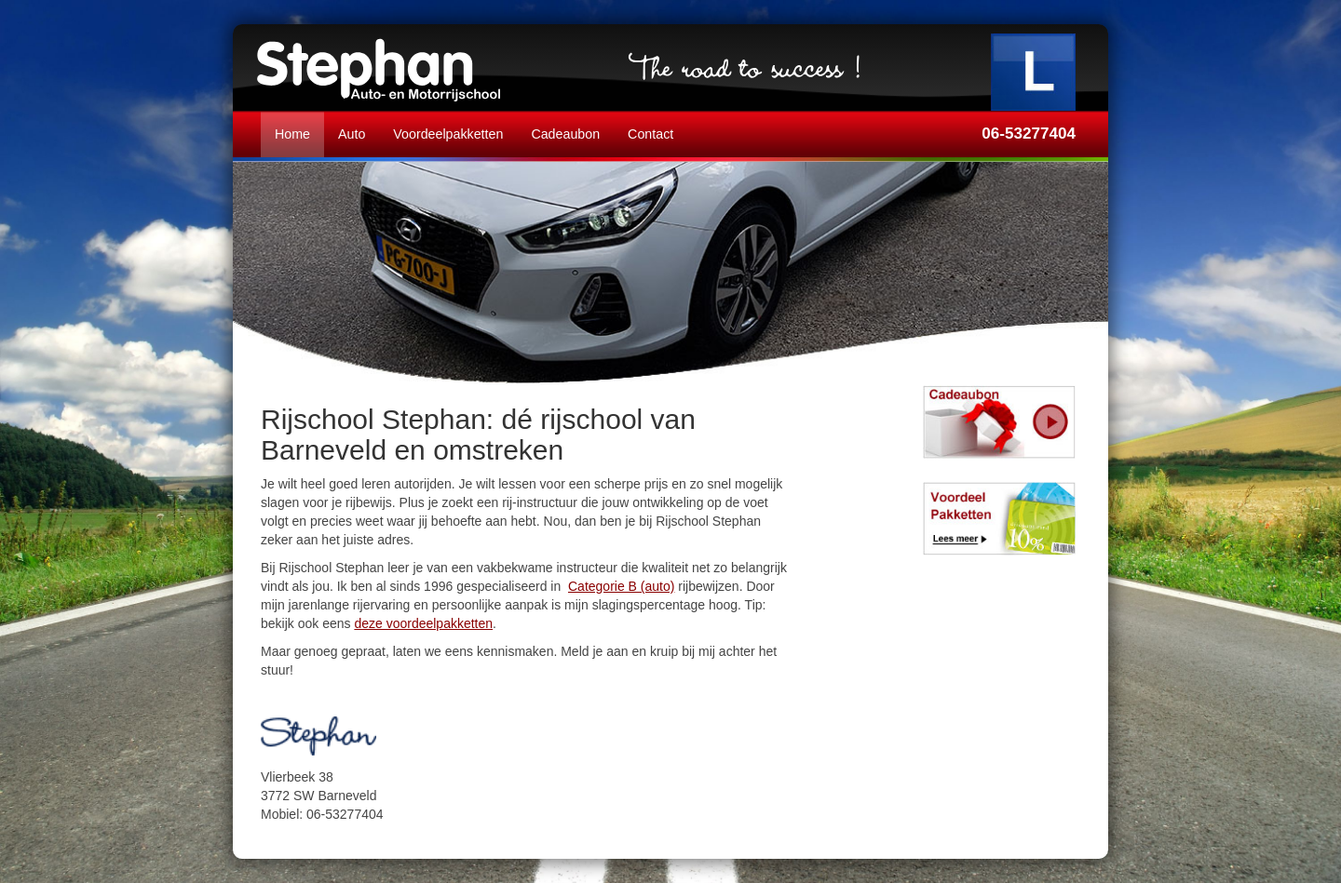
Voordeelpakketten (448, 134)
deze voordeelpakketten (423, 623)
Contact (650, 134)
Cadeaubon (565, 134)
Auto (351, 134)
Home (292, 134)
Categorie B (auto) (621, 586)
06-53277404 (1029, 133)
